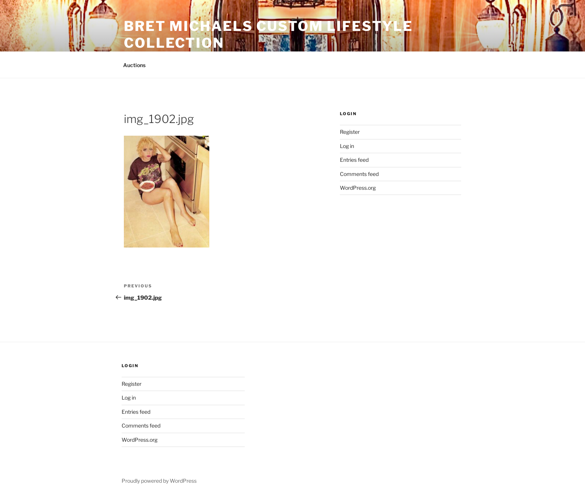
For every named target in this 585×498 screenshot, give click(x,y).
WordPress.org (358, 188)
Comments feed (359, 174)
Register (350, 132)
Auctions (134, 65)
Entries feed (354, 160)
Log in (347, 146)
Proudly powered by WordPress (159, 480)
